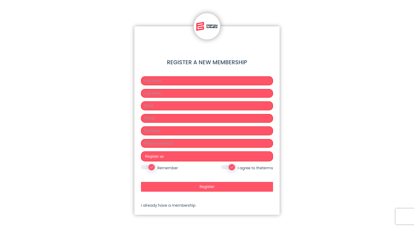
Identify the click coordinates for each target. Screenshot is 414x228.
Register (207, 186)
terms (267, 168)
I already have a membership (168, 205)
